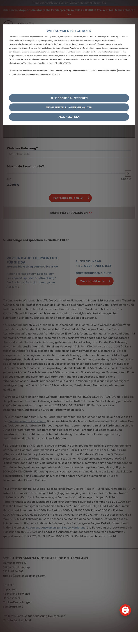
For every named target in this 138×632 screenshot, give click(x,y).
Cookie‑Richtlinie (110, 70)
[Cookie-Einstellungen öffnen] (125, 610)
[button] (69, 107)
